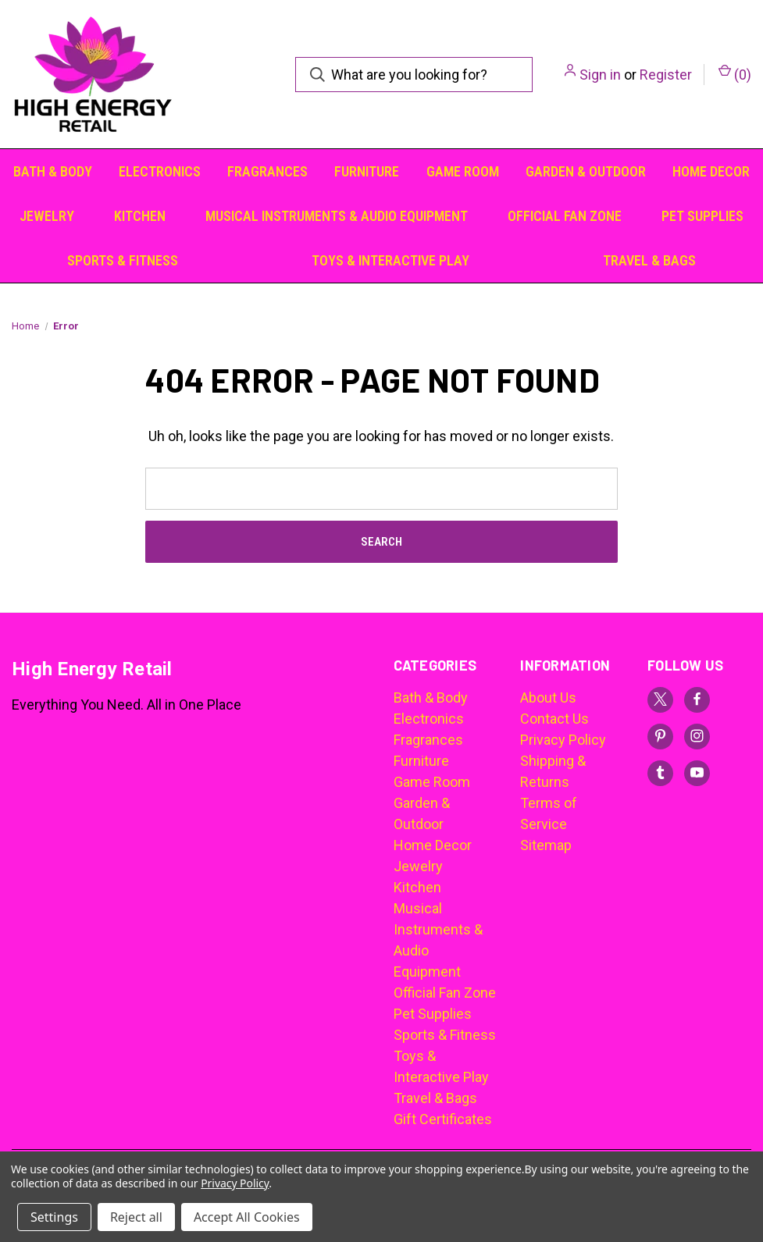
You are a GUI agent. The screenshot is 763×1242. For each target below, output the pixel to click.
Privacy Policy (563, 739)
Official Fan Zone (565, 216)
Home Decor (711, 171)
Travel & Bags (649, 260)
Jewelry (47, 216)
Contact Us (554, 718)
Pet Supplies (702, 216)
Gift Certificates (443, 1119)
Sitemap (546, 845)
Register (666, 74)
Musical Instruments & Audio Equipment (336, 216)
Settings (54, 1217)
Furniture (366, 171)
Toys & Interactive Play (390, 260)
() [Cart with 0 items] (734, 73)
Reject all (136, 1217)
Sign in (600, 74)
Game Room (462, 171)
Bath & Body (52, 171)
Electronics (160, 171)
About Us (548, 697)
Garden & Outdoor (586, 171)
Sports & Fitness (122, 260)
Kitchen (140, 216)
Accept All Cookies (247, 1217)
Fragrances (267, 171)
